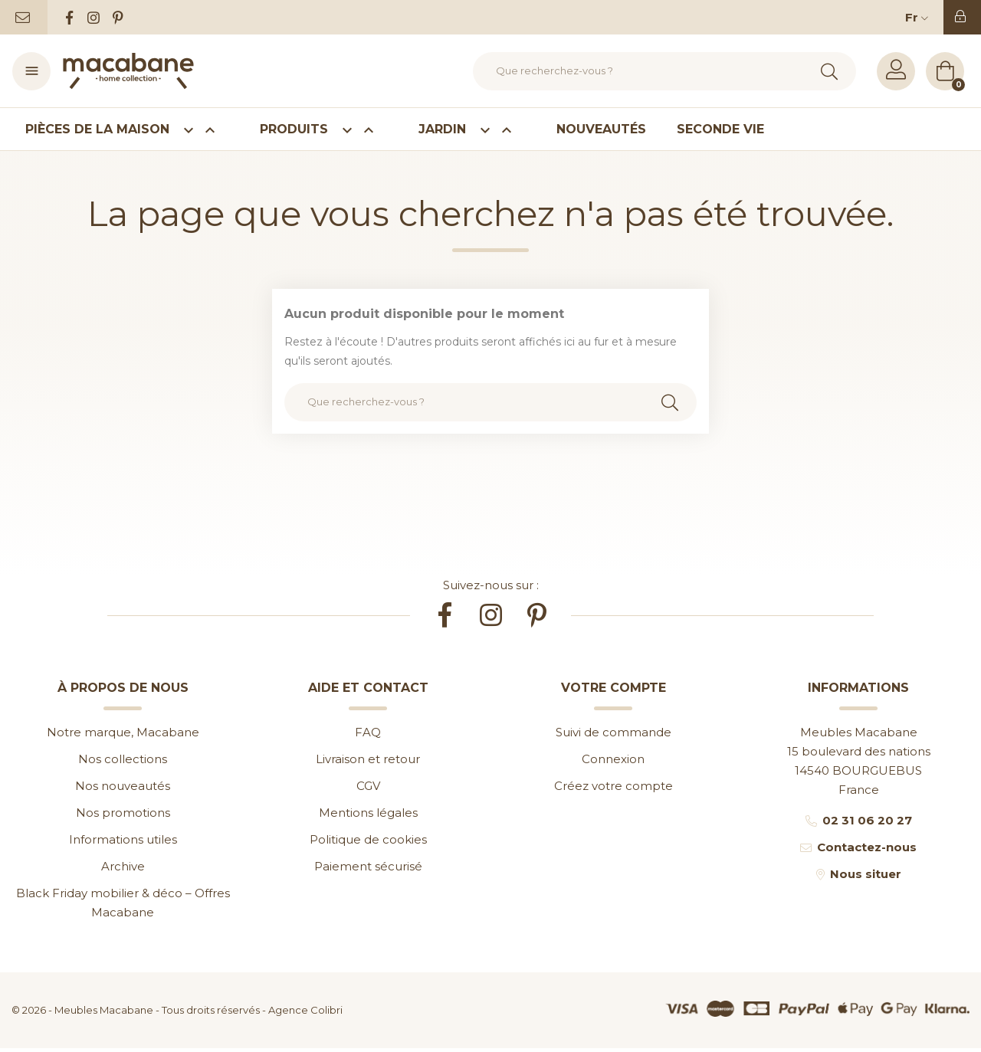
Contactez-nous (867, 847)
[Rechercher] (664, 71)
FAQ (368, 732)
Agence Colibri (305, 1010)
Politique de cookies (368, 839)
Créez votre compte (613, 785)
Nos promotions (123, 812)
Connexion (613, 759)
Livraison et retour (368, 759)
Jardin (472, 129)
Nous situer (865, 874)
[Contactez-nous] (24, 17)
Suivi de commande (613, 732)
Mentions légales (368, 812)
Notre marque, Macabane (123, 732)
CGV (368, 785)
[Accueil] (128, 71)
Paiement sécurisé (368, 866)
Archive (123, 866)
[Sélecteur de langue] (920, 17)
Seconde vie (720, 129)
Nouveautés (601, 129)
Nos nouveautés (122, 785)
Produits (324, 129)
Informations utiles (123, 839)
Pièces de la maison (127, 129)
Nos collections (122, 759)
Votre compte (613, 687)
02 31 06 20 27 (867, 820)
